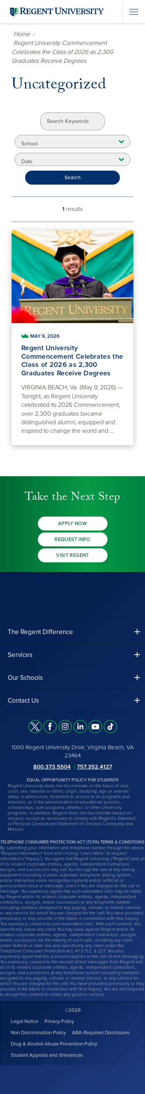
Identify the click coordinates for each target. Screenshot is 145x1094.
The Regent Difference (40, 632)
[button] (72, 631)
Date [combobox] (26, 161)
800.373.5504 (52, 766)
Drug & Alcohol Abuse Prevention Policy (54, 1044)
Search (72, 178)
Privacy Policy (59, 1021)
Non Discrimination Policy (38, 1033)
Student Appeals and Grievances (47, 1055)
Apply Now (72, 523)
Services (20, 655)
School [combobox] (29, 143)
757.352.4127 (94, 766)
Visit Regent (72, 555)
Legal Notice (24, 1021)
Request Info (72, 539)
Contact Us (23, 700)
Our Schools (25, 677)
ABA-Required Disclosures (101, 1033)
